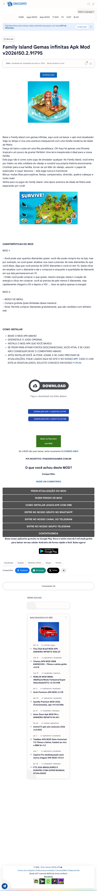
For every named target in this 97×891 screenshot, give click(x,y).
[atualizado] (58, 658)
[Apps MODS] (45, 17)
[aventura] (56, 673)
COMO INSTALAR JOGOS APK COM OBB (48, 505)
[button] (93, 4)
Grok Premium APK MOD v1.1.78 (48, 692)
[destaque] (55, 711)
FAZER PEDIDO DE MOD (48, 498)
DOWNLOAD (48, 75)
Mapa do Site (74, 870)
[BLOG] (76, 17)
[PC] (62, 17)
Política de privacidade (45, 870)
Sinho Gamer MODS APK (51, 867)
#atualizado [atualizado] (8, 563)
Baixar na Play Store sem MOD (48, 441)
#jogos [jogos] (48, 563)
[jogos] (53, 645)
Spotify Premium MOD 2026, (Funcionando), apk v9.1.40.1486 (48, 703)
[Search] (89, 4)
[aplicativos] (48, 658)
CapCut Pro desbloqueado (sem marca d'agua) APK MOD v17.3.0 (48, 756)
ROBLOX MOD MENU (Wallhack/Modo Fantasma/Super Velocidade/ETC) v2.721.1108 (49, 680)
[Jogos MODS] (31, 17)
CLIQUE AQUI (82, 27)
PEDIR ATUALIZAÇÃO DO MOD (48, 491)
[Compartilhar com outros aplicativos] (64, 570)
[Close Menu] (91, 27)
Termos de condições (26, 870)
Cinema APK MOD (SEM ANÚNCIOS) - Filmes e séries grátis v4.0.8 (50, 664)
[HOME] (21, 17)
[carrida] (47, 645)
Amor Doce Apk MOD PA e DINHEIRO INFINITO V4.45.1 (46, 716)
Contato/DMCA (61, 870)
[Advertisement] (48, 796)
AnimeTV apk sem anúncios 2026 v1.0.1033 (49, 728)
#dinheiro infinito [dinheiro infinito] (34, 563)
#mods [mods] (58, 563)
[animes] (47, 723)
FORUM (77, 362)
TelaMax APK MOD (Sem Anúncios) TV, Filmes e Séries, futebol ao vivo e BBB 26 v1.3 (50, 742)
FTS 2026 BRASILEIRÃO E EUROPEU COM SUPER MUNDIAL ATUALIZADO (49, 770)
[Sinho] (8, 63)
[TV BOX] (55, 17)
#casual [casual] (21, 563)
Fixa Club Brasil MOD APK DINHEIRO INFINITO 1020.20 (46, 650)
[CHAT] (68, 17)
